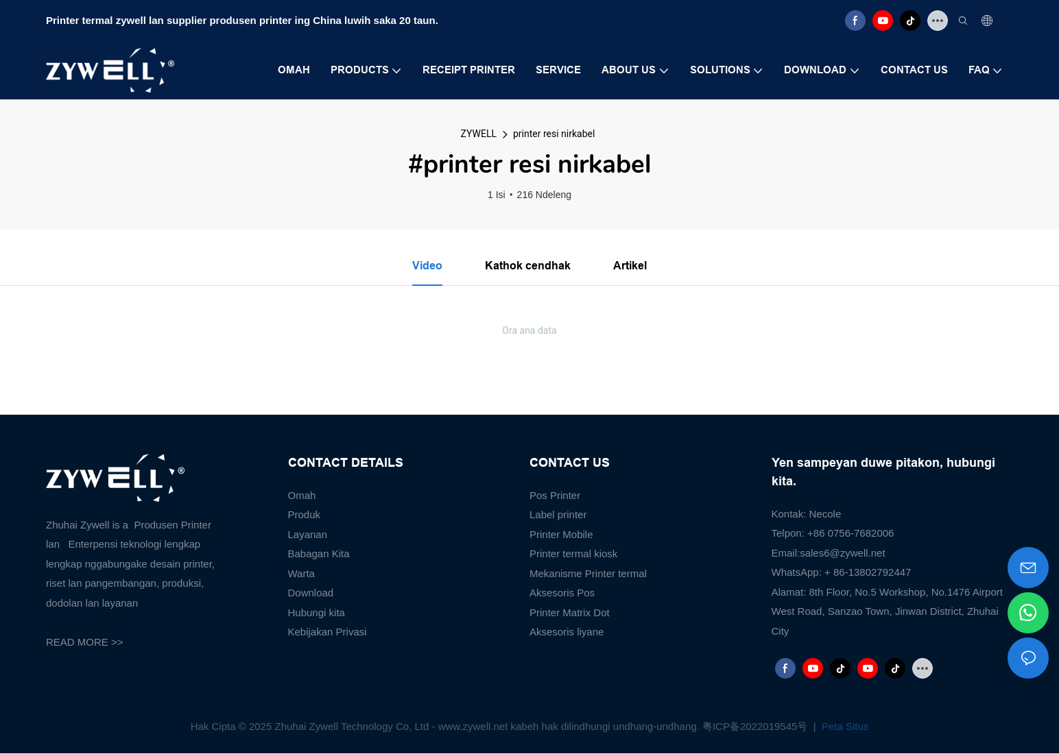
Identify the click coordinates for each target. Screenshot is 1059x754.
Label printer (558, 515)
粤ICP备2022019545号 (756, 726)
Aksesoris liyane (567, 632)
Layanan (308, 534)
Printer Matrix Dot (570, 612)
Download (311, 593)
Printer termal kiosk (573, 554)
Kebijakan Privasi (327, 632)
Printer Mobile (561, 534)
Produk (304, 515)
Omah (302, 495)
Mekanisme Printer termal (588, 573)
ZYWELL (479, 133)
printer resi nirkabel (554, 133)
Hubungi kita (316, 612)
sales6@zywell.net (842, 553)
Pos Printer (555, 495)
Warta (301, 573)
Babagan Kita (319, 554)
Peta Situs (844, 726)
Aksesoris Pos (562, 593)
